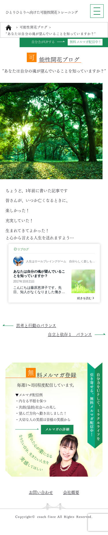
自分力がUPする (43, 42)
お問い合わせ (41, 492)
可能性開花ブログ (34, 27)
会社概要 (71, 492)
